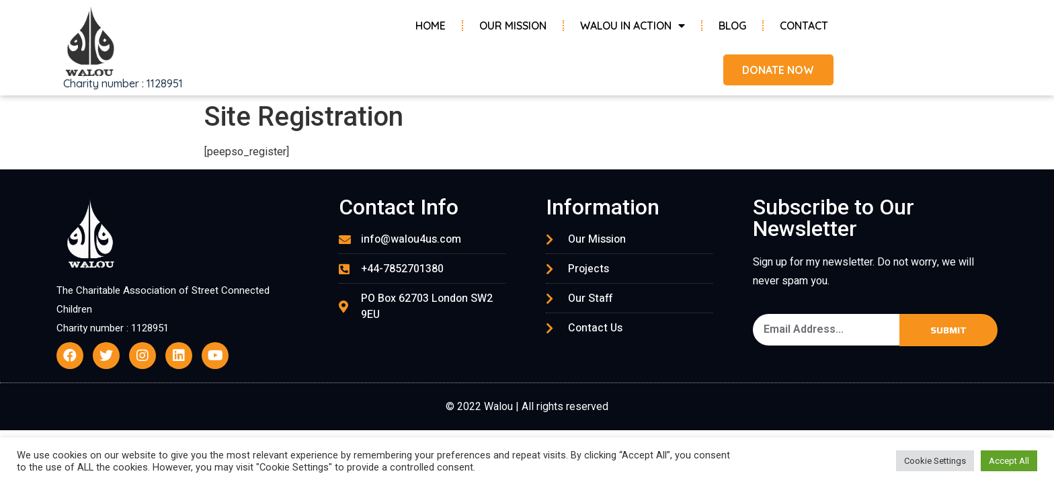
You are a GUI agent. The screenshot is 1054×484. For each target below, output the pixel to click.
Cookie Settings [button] (935, 461)
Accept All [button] (1009, 461)
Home (430, 25)
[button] (777, 69)
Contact (804, 25)
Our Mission (512, 25)
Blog (732, 25)
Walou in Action (632, 25)
